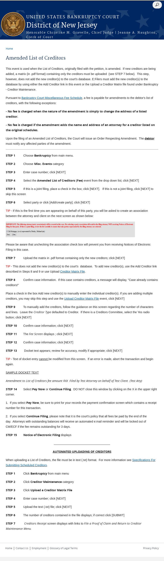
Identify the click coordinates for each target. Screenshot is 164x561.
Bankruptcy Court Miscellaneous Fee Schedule (51, 98)
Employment (39, 548)
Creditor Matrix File (72, 271)
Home (9, 48)
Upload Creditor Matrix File (81, 298)
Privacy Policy (151, 548)
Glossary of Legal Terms (64, 548)
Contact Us (22, 548)
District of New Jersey (61, 25)
